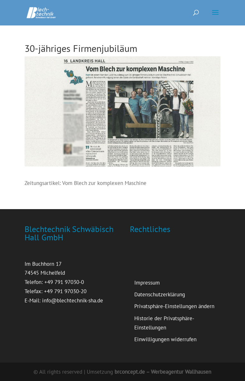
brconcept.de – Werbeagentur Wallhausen (163, 371)
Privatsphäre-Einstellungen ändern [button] (174, 306)
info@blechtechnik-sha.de (72, 300)
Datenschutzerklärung (159, 294)
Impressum (147, 282)
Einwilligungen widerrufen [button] (165, 339)
